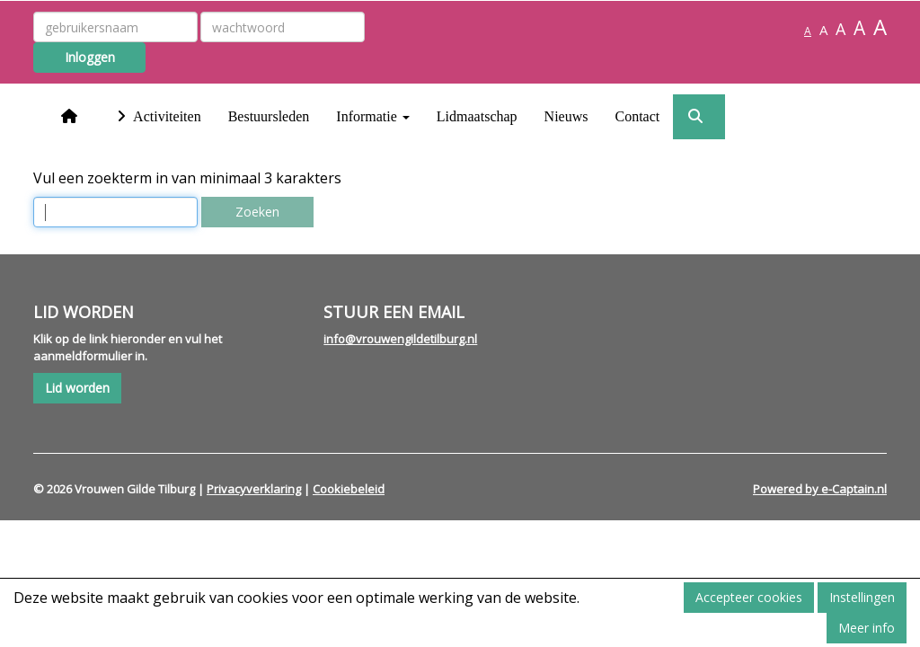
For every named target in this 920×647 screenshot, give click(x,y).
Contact (637, 116)
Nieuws (566, 116)
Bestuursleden (269, 116)
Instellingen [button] (862, 597)
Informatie (373, 116)
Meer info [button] (866, 627)
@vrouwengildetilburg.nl (400, 339)
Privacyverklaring (254, 489)
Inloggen (90, 57)
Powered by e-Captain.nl (820, 489)
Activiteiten (156, 116)
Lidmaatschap (477, 116)
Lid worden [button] (77, 387)
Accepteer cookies (748, 597)
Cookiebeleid (349, 489)
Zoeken (257, 211)
